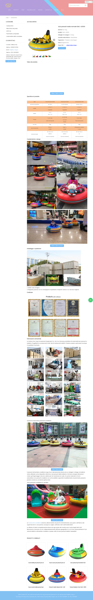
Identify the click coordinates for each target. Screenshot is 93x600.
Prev (29, 40)
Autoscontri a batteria (35, 523)
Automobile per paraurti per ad (36, 563)
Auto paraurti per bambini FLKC (78, 563)
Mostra (40, 10)
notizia (56, 10)
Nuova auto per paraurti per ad (57, 563)
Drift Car (8, 31)
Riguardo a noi (31, 10)
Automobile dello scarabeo (14, 36)
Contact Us (48, 10)
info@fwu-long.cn (13, 50)
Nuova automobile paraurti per (36, 587)
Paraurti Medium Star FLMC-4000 (78, 587)
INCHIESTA (62, 48)
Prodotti (16, 10)
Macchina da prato (12, 28)
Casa (9, 10)
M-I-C (62, 10)
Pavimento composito (12, 34)
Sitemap (61, 594)
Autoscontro (9, 26)
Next (54, 40)
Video (22, 10)
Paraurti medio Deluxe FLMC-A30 (57, 587)
